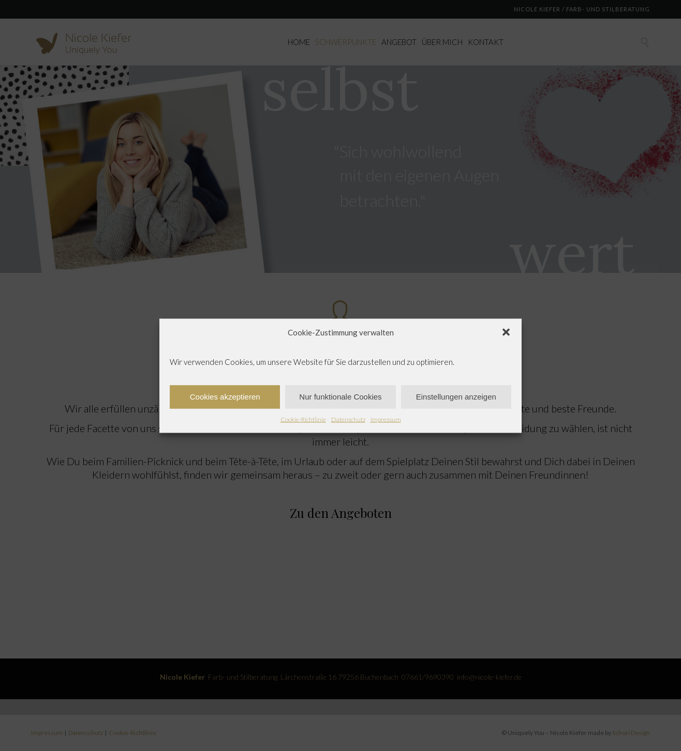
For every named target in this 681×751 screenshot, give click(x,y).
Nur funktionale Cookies (340, 396)
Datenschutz (348, 419)
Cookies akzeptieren (225, 396)
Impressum (386, 419)
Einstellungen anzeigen (456, 396)
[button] (506, 332)
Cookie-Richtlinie (303, 419)
